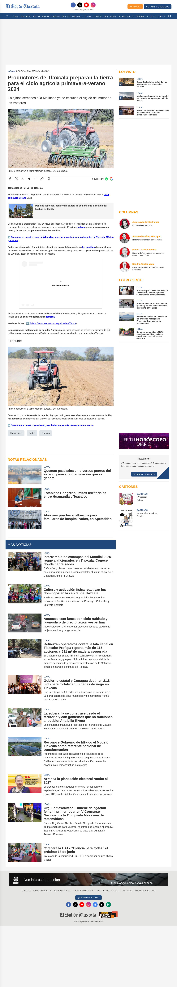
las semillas (88, 247)
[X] (79, 4)
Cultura (98, 16)
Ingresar (135, 6)
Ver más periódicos (157, 7)
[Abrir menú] (7, 16)
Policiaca (25, 16)
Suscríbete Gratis (144, 474)
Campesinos (16, 433)
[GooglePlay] (108, 904)
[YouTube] (86, 4)
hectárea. (50, 316)
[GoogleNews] (95, 904)
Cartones (77, 16)
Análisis (66, 16)
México (36, 16)
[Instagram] (93, 4)
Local (16, 16)
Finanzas (55, 16)
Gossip (87, 16)
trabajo (81, 227)
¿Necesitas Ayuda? (88, 897)
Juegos (161, 16)
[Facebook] (73, 4)
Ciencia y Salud (125, 16)
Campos (45, 433)
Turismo (140, 16)
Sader (32, 433)
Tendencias (110, 16)
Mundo (45, 16)
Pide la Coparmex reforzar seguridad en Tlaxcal (52, 323)
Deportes (151, 16)
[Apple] (101, 904)
